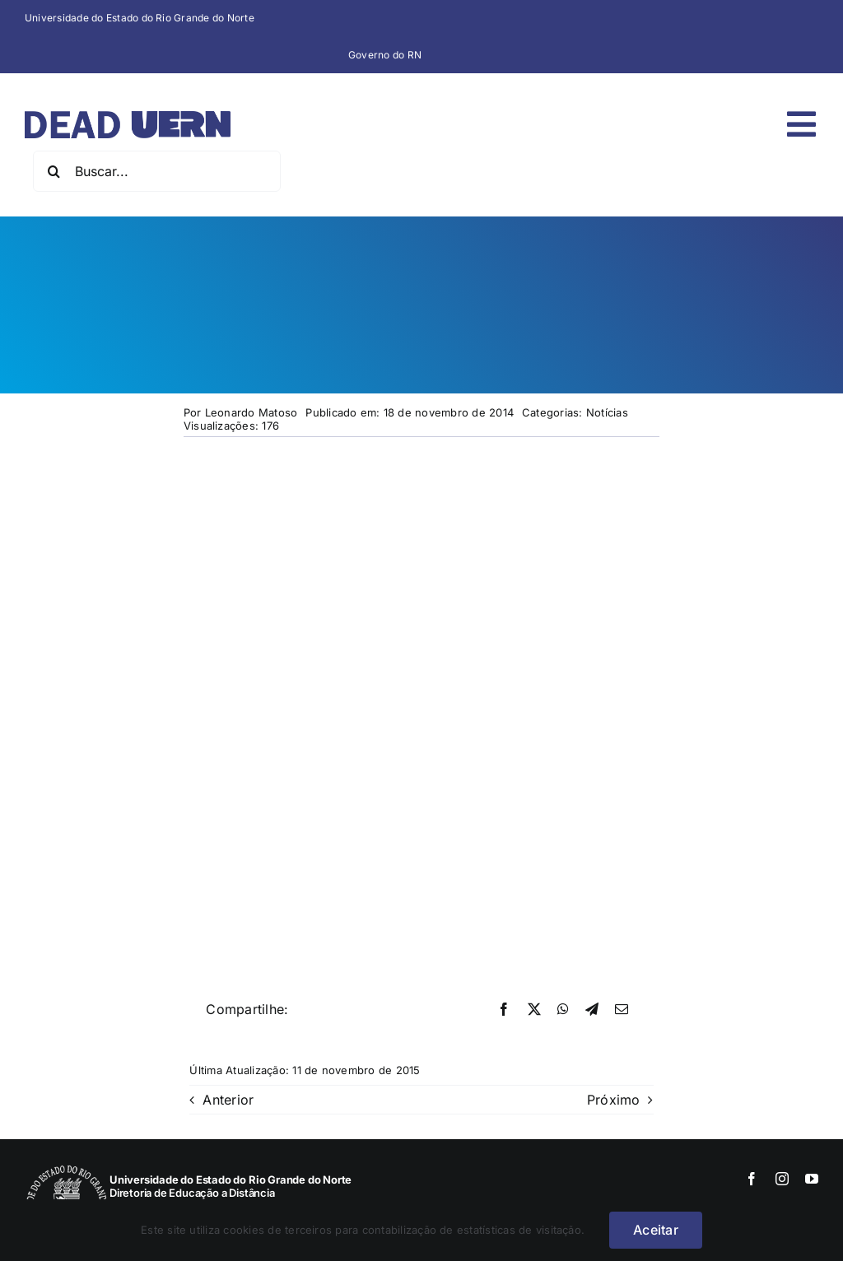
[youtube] (811, 1178)
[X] (534, 1009)
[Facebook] (504, 1009)
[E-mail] (621, 1009)
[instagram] (782, 1178)
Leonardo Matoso (251, 412)
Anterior (228, 1099)
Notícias (607, 412)
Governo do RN (385, 55)
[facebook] (751, 1178)
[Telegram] (592, 1009)
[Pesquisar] (53, 171)
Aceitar (655, 1229)
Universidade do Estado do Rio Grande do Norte (139, 18)
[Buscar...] (157, 171)
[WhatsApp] (563, 1009)
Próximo (613, 1099)
